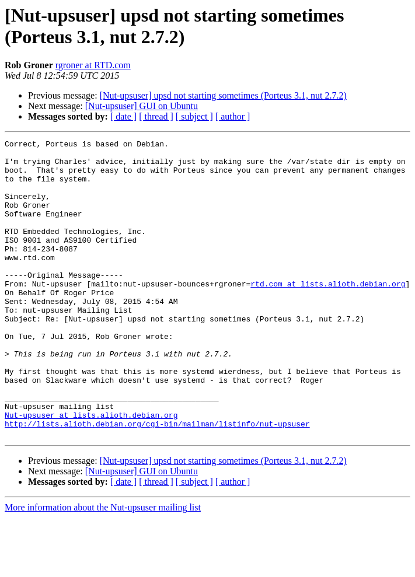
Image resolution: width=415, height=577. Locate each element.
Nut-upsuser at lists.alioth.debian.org (91, 471)
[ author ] (232, 116)
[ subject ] (194, 116)
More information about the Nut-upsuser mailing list (103, 567)
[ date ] (123, 116)
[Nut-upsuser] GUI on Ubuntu (141, 106)
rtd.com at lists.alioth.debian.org (327, 313)
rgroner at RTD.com (93, 65)
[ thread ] (156, 116)
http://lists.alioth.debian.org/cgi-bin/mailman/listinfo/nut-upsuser (157, 481)
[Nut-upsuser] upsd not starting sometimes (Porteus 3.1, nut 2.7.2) (223, 95)
